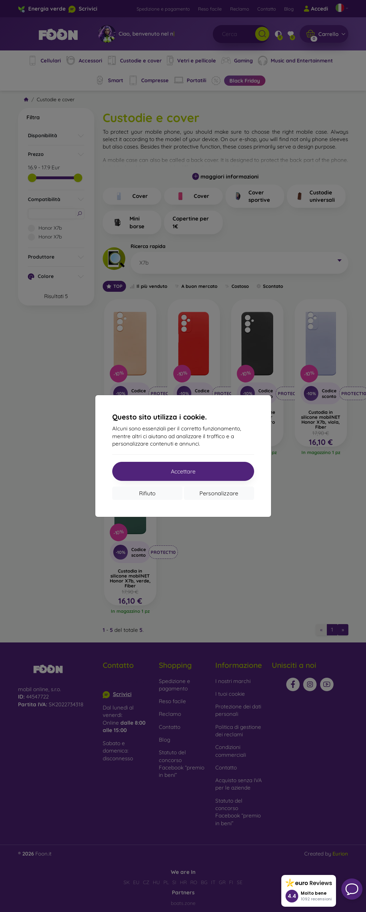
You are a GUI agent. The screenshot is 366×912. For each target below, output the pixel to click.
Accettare (183, 471)
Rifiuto (147, 493)
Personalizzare (218, 493)
